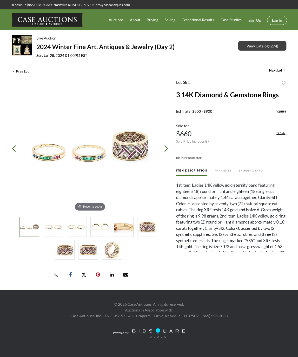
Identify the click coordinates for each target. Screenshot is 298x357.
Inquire (280, 111)
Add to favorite (283, 83)
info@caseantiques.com (112, 5)
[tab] (191, 172)
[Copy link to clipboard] (56, 275)
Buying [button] (152, 19)
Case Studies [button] (231, 19)
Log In (277, 20)
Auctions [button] (116, 19)
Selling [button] (170, 19)
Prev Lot (21, 71)
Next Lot (277, 70)
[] (281, 133)
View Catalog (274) (262, 46)
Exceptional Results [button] (198, 19)
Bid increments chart (189, 157)
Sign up (254, 20)
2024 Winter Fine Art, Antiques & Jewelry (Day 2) (105, 47)
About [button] (135, 19)
